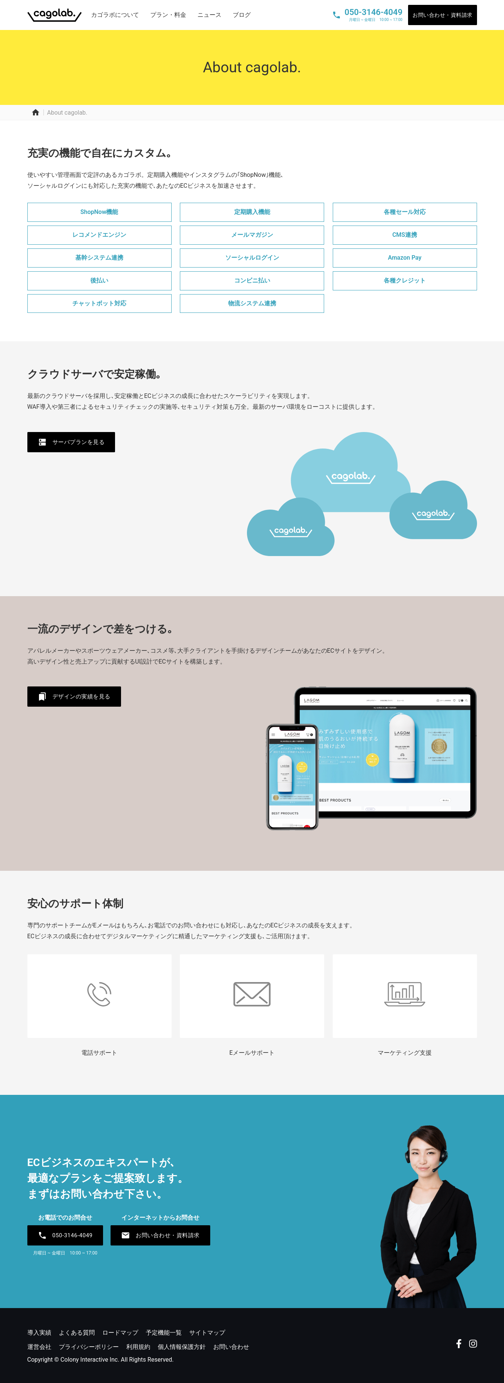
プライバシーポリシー (89, 1346)
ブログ (242, 14)
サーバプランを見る (71, 442)
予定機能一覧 (164, 1332)
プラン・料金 (168, 14)
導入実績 (39, 1332)
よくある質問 (77, 1332)
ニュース (209, 14)
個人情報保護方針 (182, 1346)
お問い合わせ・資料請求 (443, 15)
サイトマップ (207, 1332)
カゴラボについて (115, 14)
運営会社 (39, 1346)
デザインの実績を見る (74, 696)
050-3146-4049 (65, 1235)
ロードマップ (120, 1332)
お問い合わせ (231, 1346)
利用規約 (138, 1346)
